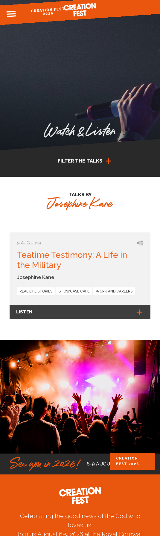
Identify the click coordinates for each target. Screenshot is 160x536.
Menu (11, 14)
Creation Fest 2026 (48, 11)
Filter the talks (80, 161)
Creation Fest (80, 9)
